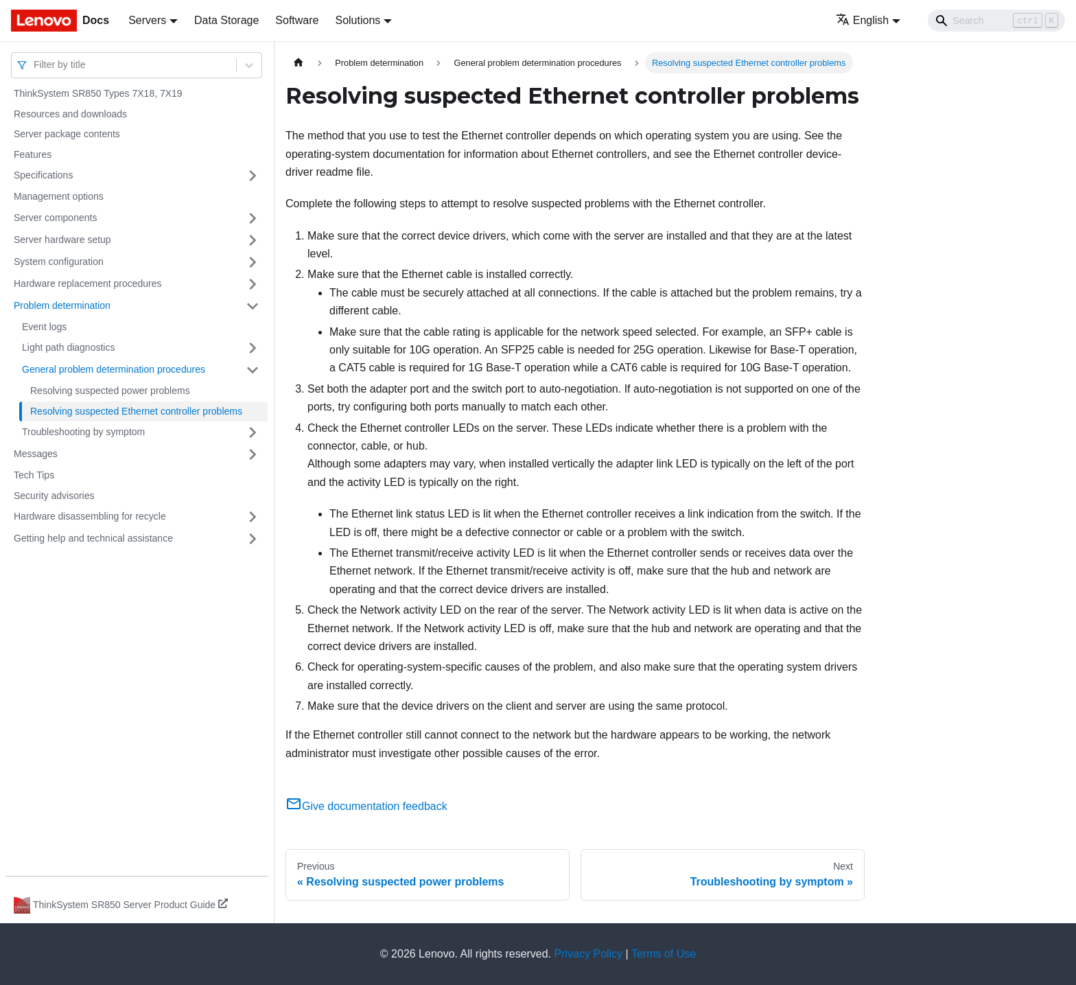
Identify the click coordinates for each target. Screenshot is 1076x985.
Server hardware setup (62, 239)
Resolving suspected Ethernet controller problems (136, 411)
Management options (59, 196)
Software (296, 20)
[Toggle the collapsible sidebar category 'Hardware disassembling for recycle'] (252, 517)
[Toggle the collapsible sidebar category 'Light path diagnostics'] (252, 348)
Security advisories (54, 495)
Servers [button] (147, 20)
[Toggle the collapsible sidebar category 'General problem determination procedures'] (252, 370)
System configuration (59, 261)
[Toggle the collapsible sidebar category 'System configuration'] (252, 262)
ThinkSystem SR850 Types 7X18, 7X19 (98, 93)
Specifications (43, 175)
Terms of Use (663, 954)
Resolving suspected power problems (110, 390)
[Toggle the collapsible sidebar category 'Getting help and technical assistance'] (252, 539)
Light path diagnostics (68, 347)
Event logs (44, 326)
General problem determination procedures (113, 369)
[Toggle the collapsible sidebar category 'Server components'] (252, 218)
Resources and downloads (70, 113)
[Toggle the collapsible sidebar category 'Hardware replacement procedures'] (252, 284)
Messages (36, 453)
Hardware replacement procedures (88, 283)
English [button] (862, 20)
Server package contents (67, 133)
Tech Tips (34, 475)
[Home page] (298, 62)
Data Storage (226, 20)
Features (32, 154)
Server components (55, 217)
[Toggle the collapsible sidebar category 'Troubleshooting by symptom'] (252, 432)
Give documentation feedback (366, 806)
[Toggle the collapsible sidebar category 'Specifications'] (252, 176)
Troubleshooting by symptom (83, 431)
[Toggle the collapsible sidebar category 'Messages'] (252, 454)
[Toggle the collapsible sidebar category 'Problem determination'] (252, 306)
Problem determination (62, 305)
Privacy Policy (588, 954)
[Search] (996, 21)
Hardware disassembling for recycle (90, 516)
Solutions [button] (357, 20)
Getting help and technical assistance (93, 538)
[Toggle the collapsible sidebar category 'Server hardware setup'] (252, 240)
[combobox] (35, 65)
